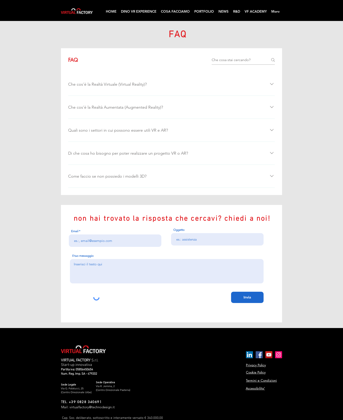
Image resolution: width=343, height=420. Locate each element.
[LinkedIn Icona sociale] (249, 354)
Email (74, 231)
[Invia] (247, 297)
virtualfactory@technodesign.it (92, 407)
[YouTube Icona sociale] (268, 354)
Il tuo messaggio (83, 255)
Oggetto (179, 229)
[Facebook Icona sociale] (259, 354)
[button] (175, 11)
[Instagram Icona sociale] (278, 354)
